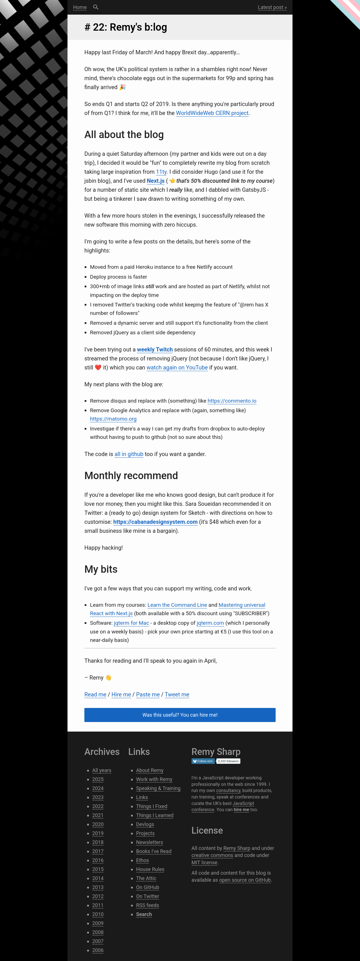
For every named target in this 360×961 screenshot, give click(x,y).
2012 (98, 896)
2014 (98, 878)
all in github (128, 454)
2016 (98, 860)
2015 (98, 869)
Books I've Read (154, 851)
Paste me (148, 694)
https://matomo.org (113, 419)
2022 (98, 806)
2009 (98, 923)
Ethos (142, 860)
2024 (98, 788)
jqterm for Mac (131, 623)
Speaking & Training (158, 788)
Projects (145, 833)
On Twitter (147, 896)
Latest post (270, 7)
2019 (98, 833)
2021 (98, 815)
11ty (161, 171)
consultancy (228, 790)
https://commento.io (232, 401)
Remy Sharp (236, 848)
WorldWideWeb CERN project (212, 113)
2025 (98, 779)
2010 (98, 914)
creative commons (212, 855)
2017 (98, 851)
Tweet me (177, 694)
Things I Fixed (151, 806)
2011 (98, 905)
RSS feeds (147, 905)
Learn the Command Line (177, 605)
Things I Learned (155, 815)
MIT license (204, 862)
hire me (241, 809)
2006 (98, 950)
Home (80, 7)
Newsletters (149, 842)
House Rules (150, 869)
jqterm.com (210, 623)
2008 (98, 932)
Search (95, 7)
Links (142, 797)
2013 (98, 887)
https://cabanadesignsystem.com (155, 521)
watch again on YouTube (177, 367)
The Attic (146, 878)
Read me (95, 694)
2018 (98, 842)
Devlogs (145, 824)
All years (101, 770)
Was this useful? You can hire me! (180, 715)
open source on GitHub (245, 880)
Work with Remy (154, 779)
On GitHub (147, 887)
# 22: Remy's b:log (125, 27)
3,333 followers (228, 761)
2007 (98, 941)
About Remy (149, 770)
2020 (98, 824)
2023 (98, 797)
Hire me (121, 694)
